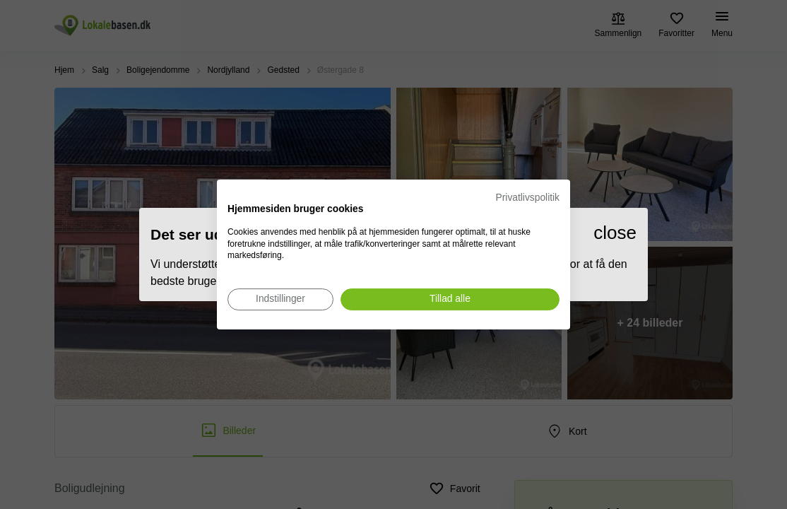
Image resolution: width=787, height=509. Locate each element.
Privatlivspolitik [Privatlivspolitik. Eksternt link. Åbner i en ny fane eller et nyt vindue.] (528, 197)
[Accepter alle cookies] (450, 299)
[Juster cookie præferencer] (280, 299)
